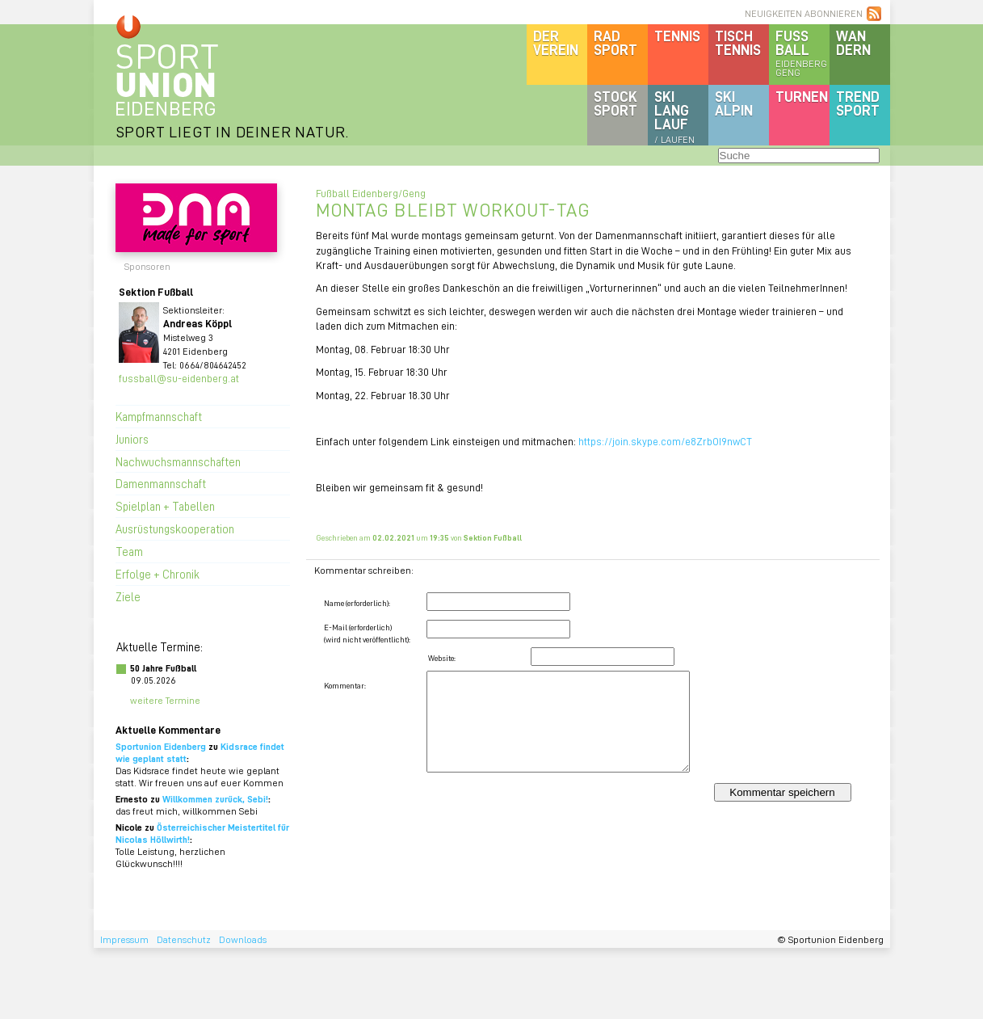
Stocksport (615, 103)
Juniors (132, 439)
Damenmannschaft (161, 483)
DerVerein (555, 42)
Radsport (615, 42)
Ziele (128, 596)
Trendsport (858, 103)
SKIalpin (734, 103)
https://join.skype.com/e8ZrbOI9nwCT (665, 441)
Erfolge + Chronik (158, 573)
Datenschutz (184, 939)
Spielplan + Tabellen (165, 506)
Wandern (853, 42)
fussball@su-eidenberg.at (179, 378)
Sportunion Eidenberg (161, 746)
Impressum (124, 939)
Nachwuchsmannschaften (178, 461)
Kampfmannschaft (159, 416)
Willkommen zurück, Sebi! (215, 799)
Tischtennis (738, 42)
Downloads (243, 939)
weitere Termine (165, 700)
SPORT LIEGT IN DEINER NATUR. (232, 131)
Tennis (677, 35)
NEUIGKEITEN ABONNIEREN (804, 13)
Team (129, 551)
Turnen (801, 96)
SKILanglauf (674, 116)
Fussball (802, 52)
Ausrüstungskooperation (175, 528)
